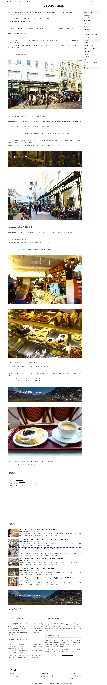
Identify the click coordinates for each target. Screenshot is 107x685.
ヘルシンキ (16, 28)
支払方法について (44, 673)
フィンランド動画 (88, 45)
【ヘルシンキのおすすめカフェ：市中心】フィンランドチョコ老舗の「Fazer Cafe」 (41, 558)
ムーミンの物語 (87, 59)
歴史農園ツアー (87, 29)
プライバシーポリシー (45, 678)
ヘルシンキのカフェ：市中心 (36, 14)
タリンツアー (86, 32)
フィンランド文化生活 (89, 51)
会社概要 (11, 673)
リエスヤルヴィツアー (89, 26)
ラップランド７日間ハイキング (91, 34)
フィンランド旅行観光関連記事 (19, 33)
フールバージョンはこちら (67, 655)
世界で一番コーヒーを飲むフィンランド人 (22, 21)
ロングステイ (86, 37)
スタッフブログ (87, 65)
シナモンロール (28, 461)
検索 (91, 1)
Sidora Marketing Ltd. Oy (59, 683)
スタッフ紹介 (12, 678)
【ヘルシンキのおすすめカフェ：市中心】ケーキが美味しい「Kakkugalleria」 (40, 549)
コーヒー (17, 373)
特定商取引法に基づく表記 (46, 676)
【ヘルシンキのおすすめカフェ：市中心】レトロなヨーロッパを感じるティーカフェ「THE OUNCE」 (46, 578)
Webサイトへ (19, 480)
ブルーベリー (26, 373)
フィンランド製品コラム (89, 54)
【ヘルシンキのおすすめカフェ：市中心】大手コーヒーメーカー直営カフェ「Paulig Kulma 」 (44, 539)
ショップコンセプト (14, 676)
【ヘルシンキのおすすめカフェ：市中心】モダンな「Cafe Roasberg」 (38, 568)
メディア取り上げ (74, 673)
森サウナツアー (87, 15)
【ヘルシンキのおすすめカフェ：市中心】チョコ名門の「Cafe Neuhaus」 (39, 529)
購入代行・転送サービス (76, 676)
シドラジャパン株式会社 (49, 683)
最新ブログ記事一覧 (88, 42)
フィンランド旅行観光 (89, 48)
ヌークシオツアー (88, 20)
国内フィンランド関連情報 (90, 62)
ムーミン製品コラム (88, 56)
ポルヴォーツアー (88, 23)
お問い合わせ (86, 70)
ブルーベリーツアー (88, 17)
